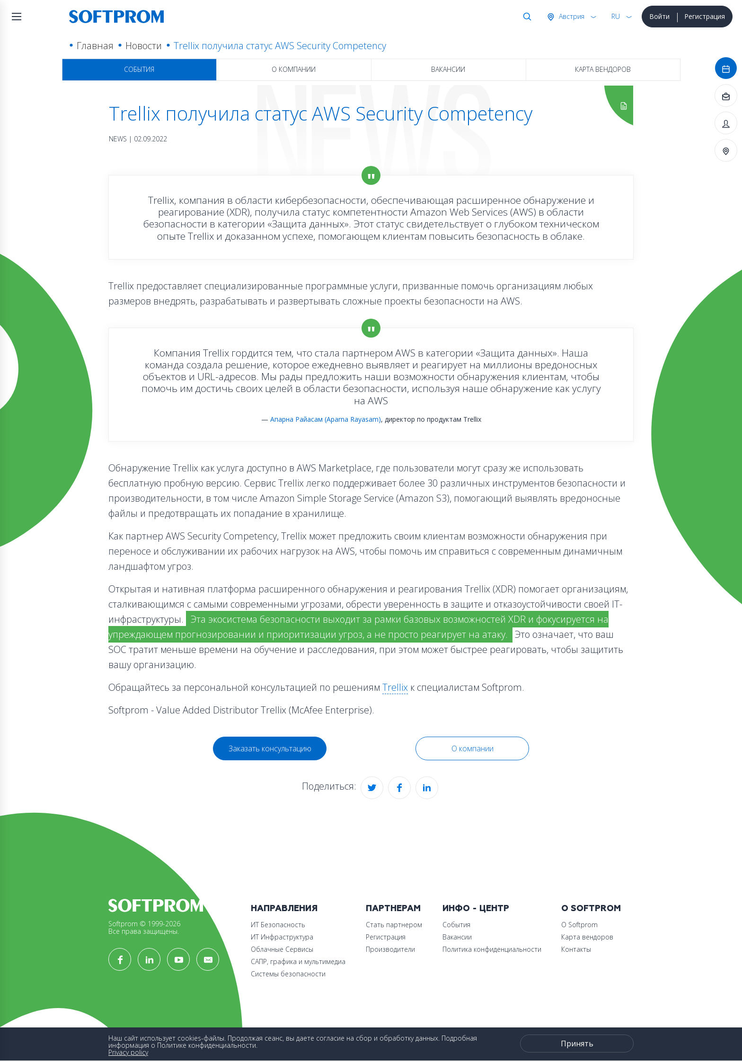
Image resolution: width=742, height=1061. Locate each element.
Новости (143, 45)
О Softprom (591, 908)
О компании (294, 69)
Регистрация (704, 16)
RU (615, 16)
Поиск (525, 16)
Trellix (395, 687)
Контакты (576, 949)
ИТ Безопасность (278, 924)
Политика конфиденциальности (491, 949)
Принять (577, 1043)
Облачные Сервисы (282, 949)
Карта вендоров (603, 69)
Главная (95, 45)
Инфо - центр (475, 908)
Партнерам (393, 908)
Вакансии (448, 69)
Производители (390, 949)
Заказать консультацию (270, 748)
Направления (284, 908)
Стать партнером (394, 924)
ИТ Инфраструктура (282, 936)
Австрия (570, 16)
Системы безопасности (288, 973)
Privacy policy (128, 1052)
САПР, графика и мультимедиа (298, 961)
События (139, 69)
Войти (659, 16)
